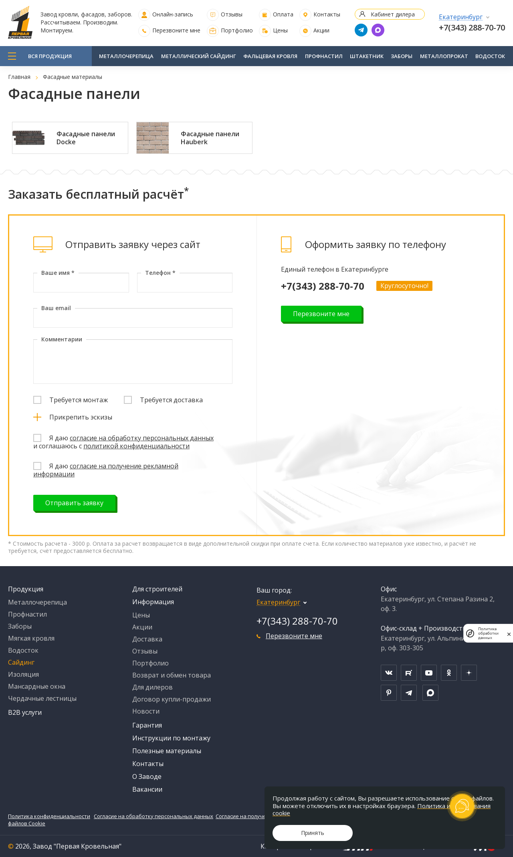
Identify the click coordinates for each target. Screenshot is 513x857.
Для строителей (157, 589)
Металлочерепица (126, 56)
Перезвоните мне (176, 30)
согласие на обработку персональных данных (142, 438)
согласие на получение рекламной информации (105, 470)
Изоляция (23, 674)
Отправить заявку (74, 502)
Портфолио (237, 30)
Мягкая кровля (31, 638)
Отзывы (231, 14)
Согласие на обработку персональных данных (153, 816)
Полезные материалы (166, 750)
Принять (312, 833)
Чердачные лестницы (42, 698)
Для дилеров (152, 687)
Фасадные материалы (72, 77)
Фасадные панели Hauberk (210, 138)
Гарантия (147, 725)
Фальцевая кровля (270, 56)
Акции (321, 30)
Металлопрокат (444, 56)
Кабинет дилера (393, 14)
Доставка (147, 639)
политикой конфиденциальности (136, 446)
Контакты (326, 14)
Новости (146, 711)
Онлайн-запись (172, 14)
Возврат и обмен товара (171, 675)
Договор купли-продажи (171, 699)
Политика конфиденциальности (49, 816)
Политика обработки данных (488, 633)
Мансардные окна (36, 686)
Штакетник (367, 56)
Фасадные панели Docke (86, 138)
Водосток (490, 56)
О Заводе (147, 776)
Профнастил (324, 56)
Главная (19, 77)
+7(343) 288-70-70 (472, 27)
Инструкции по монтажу (171, 738)
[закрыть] (509, 633)
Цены (280, 30)
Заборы (401, 56)
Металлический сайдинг (198, 56)
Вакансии (147, 789)
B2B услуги (25, 712)
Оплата (283, 14)
